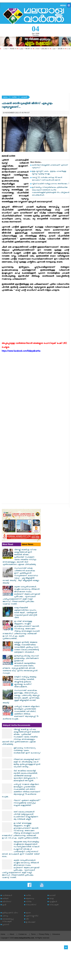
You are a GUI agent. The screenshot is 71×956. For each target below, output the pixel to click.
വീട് (27, 919)
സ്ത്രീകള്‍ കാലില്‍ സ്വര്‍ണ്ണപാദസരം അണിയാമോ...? (50, 184)
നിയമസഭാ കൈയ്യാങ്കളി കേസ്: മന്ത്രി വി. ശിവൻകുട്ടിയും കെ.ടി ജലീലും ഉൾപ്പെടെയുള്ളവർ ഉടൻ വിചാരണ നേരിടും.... (27, 763)
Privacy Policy (44, 934)
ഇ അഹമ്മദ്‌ (30, 922)
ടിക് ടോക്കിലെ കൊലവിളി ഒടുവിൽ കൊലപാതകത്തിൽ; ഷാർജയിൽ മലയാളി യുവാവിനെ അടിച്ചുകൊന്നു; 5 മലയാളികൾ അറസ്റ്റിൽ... (26, 776)
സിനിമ (28, 902)
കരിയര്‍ (5, 899)
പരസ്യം (5, 916)
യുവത (28, 913)
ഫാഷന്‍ (24, 97)
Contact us (22, 934)
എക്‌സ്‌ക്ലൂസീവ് (32, 916)
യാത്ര (51, 899)
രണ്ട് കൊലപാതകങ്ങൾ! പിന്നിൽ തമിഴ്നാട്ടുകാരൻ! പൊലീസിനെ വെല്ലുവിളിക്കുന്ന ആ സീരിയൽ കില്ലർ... (26, 816)
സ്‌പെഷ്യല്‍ (53, 905)
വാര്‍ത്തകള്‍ (7, 895)
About (12, 934)
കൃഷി (4, 905)
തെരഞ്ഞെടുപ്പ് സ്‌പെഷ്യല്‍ (8, 920)
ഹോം (5, 97)
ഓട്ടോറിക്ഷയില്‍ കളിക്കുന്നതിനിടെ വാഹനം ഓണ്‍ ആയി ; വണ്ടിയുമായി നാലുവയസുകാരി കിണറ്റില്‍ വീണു (25, 613)
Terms (33, 934)
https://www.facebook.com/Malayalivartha (21, 351)
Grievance (56, 934)
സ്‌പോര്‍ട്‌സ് (31, 905)
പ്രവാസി (5, 925)
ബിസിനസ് (6, 902)
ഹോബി (52, 895)
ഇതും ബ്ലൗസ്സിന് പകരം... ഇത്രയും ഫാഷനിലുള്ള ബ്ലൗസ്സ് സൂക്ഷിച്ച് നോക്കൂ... (49, 172)
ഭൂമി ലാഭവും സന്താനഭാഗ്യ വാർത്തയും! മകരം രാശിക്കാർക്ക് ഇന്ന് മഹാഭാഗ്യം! (27, 750)
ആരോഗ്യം (30, 899)
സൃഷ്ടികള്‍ (53, 902)
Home (3, 934)
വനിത (14, 97)
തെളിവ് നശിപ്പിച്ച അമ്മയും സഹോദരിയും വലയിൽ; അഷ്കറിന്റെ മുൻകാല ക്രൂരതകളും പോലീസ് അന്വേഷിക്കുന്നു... (25, 682)
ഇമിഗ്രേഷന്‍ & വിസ (10, 913)
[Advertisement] (35, 70)
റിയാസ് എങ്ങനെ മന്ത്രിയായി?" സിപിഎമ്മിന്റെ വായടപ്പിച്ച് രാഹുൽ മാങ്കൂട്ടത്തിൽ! (27, 803)
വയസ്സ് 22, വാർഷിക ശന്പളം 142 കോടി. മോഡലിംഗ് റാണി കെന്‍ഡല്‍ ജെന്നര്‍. (47, 179)
